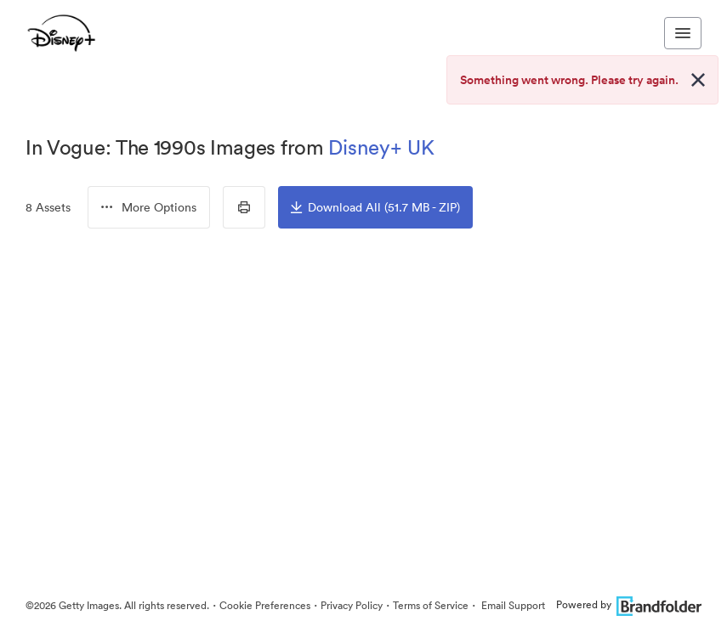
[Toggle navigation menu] (682, 33)
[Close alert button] (698, 80)
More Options (148, 207)
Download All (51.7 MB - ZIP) (375, 207)
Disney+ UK (381, 147)
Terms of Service (431, 605)
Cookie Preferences (264, 605)
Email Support (512, 605)
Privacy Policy (352, 605)
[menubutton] (149, 207)
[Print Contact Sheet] (244, 207)
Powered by (628, 604)
